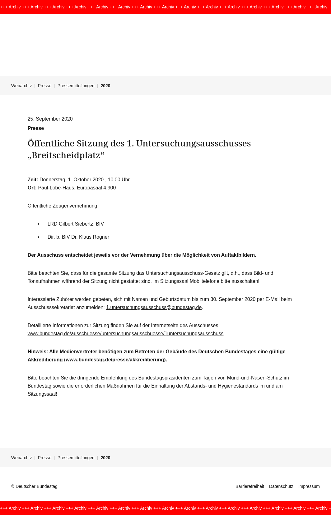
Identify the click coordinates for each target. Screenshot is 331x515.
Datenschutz (281, 486)
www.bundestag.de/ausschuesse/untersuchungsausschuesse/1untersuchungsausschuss (126, 333)
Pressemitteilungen (76, 85)
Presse (45, 85)
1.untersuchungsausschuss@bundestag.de (154, 307)
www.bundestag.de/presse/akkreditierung (115, 359)
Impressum (309, 486)
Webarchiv (21, 85)
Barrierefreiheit (249, 486)
